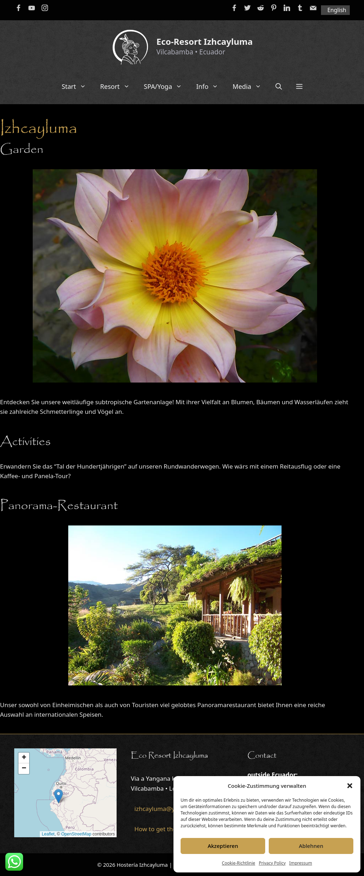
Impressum (300, 863)
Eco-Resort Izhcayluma (204, 41)
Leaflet (48, 834)
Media (250, 86)
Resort (118, 86)
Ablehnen (311, 845)
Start (77, 86)
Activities (25, 442)
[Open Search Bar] (278, 86)
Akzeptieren (223, 845)
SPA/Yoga (166, 86)
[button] (349, 785)
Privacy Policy (272, 863)
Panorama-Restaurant (59, 506)
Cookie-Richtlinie (238, 863)
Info (210, 86)
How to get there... (160, 829)
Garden (21, 150)
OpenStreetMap (76, 834)
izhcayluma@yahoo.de (166, 809)
